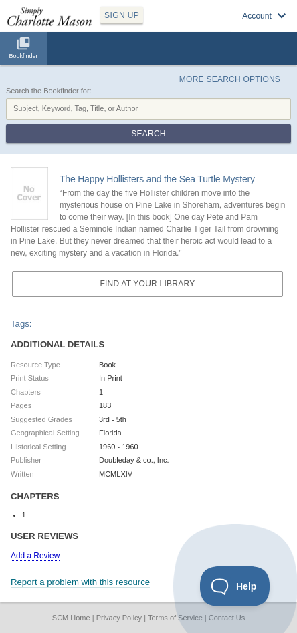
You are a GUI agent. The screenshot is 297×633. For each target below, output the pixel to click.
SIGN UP (121, 15)
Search (148, 133)
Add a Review (35, 555)
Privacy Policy (119, 618)
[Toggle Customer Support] (235, 586)
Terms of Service (175, 618)
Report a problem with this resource (80, 582)
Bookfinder (23, 56)
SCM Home (71, 618)
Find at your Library (147, 283)
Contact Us (227, 618)
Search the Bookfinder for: (49, 91)
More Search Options (229, 79)
